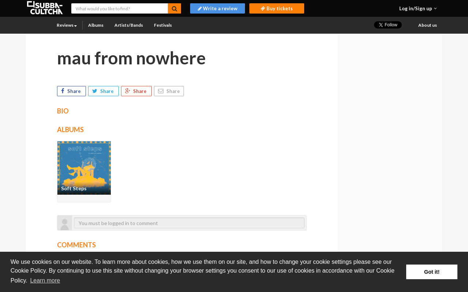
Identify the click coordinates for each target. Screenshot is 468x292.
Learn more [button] (45, 280)
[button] (418, 8)
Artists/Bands (128, 25)
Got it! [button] (431, 272)
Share (71, 91)
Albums (95, 25)
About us (427, 25)
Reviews (67, 25)
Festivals (163, 25)
